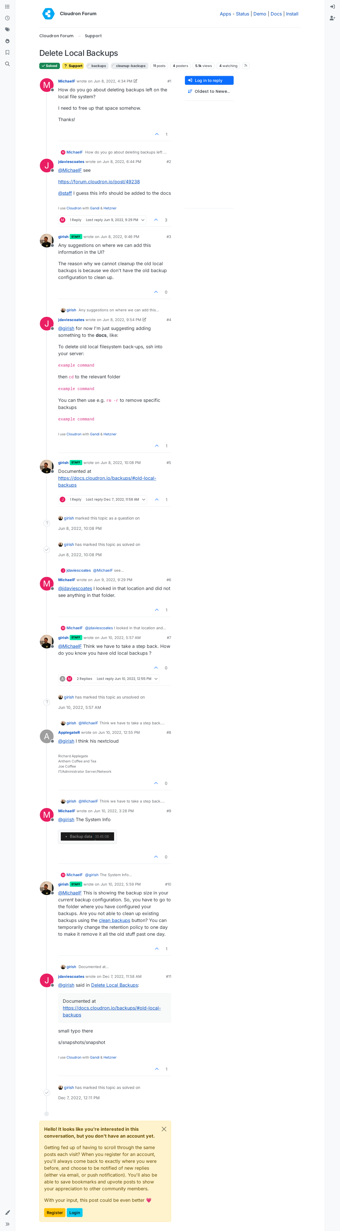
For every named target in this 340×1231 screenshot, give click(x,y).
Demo (259, 14)
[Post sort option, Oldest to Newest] (209, 91)
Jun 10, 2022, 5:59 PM (121, 884)
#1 (169, 81)
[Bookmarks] (7, 52)
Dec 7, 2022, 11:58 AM (122, 976)
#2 (169, 161)
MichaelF (66, 81)
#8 (169, 732)
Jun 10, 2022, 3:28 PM (114, 811)
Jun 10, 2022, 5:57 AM (121, 637)
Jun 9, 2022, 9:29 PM (113, 579)
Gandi (94, 208)
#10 (168, 884)
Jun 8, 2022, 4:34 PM (113, 81)
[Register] (332, 18)
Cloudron (74, 208)
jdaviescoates (71, 161)
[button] (7, 1212)
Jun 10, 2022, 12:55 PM (119, 732)
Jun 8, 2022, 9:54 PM (122, 319)
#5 (169, 462)
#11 (168, 976)
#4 (169, 319)
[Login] (332, 6)
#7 (169, 637)
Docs (276, 14)
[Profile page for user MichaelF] (47, 85)
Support (73, 66)
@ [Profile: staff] (65, 193)
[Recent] (7, 18)
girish (63, 236)
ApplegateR (69, 732)
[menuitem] (332, 6)
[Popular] (7, 41)
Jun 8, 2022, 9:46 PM (120, 236)
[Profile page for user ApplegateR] (47, 736)
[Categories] (7, 6)
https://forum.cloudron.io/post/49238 (99, 181)
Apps (225, 14)
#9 (169, 811)
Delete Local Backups (114, 985)
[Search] (7, 64)
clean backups (114, 920)
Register (55, 1212)
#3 (169, 236)
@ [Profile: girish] (66, 328)
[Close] (164, 1129)
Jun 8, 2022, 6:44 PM (122, 161)
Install (292, 14)
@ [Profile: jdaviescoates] (75, 588)
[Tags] (7, 29)
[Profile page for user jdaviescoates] (47, 165)
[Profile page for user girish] (47, 240)
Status (242, 14)
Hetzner (110, 208)
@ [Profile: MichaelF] (70, 170)
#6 (169, 579)
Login (74, 1212)
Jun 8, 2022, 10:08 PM (121, 462)
